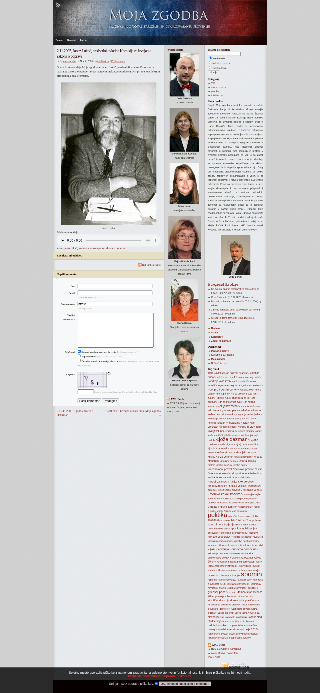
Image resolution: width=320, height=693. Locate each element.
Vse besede (218, 58)
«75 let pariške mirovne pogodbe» (232, 373)
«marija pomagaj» (243, 456)
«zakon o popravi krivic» (232, 625)
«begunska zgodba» (239, 385)
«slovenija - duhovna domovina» (237, 549)
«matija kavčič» (224, 465)
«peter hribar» (245, 506)
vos (222, 617)
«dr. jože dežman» (250, 406)
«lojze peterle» (224, 456)
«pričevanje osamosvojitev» (233, 532)
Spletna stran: (68, 304)
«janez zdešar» (241, 435)
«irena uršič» (246, 426)
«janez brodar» (246, 431)
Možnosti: (70, 359)
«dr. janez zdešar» (229, 406)
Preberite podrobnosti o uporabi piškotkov (159, 682)
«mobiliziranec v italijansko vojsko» (231, 481)
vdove (238, 612)
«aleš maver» (224, 377)
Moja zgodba (218, 359)
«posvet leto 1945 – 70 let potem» (241, 520)
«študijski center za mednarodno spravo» (229, 637)
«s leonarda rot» (233, 545)
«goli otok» (250, 418)
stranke (222, 588)
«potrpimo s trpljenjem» (223, 524)
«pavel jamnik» (228, 506)
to (236, 596)
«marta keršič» (247, 461)
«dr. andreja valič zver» (230, 402)
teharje (232, 592)
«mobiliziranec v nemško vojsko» (227, 485)
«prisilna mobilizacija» (244, 528)
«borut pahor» (223, 393)
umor (244, 604)
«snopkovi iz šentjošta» (239, 570)
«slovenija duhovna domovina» (224, 553)
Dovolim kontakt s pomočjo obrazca (98, 368)
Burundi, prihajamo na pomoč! (227, 301)
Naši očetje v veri (220, 363)
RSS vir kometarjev (149, 265)
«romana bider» (216, 545)
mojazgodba (69, 61)
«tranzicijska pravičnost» (244, 600)
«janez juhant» (224, 435)
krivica (211, 456)
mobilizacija (231, 477)
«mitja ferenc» (216, 477)
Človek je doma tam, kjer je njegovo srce (232, 317)
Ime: (73, 286)
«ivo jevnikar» (216, 431)
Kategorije (217, 336)
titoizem (230, 596)
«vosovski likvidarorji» (236, 617)
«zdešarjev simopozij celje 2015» (238, 629)
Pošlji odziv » (118, 61)
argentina (223, 385)
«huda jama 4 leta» (237, 422)
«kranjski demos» (246, 452)
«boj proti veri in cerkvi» (223, 389)
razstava (253, 532)
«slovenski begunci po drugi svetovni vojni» (239, 561)
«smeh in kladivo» (217, 570)
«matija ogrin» (240, 465)
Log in (83, 40)
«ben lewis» (256, 385)
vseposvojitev (232, 621)
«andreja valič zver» (220, 381)
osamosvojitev (218, 87)
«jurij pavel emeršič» (247, 444)
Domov (59, 40)
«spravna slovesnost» (238, 584)
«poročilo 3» (234, 516)
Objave (184, 403)
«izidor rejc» (231, 431)
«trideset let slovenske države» (224, 604)
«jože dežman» (233, 439)
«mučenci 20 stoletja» (231, 498)
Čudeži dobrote (219, 297)
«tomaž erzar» (245, 596)
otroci (258, 502)
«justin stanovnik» (218, 448)
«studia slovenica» (237, 588)
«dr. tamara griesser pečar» (224, 410)
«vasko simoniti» (225, 612)
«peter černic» (224, 511)
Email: (72, 293)
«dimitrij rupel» (224, 398)
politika (217, 514)
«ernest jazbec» (216, 418)
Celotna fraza (219, 68)
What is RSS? (173, 411)
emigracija (241, 414)
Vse (213, 83)
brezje (249, 393)
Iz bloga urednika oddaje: (223, 284)
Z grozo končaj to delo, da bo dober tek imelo (234, 309)
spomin (251, 574)
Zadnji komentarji (221, 340)
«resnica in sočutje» (241, 536)
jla (251, 435)
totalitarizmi (103, 61)
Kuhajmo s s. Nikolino (222, 354)
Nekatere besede (221, 63)
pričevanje (213, 532)
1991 (210, 373)
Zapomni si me (87, 364)
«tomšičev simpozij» (218, 600)
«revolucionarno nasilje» (220, 541)
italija (258, 426)
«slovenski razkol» (249, 565)
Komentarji (194, 403)
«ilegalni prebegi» (228, 426)
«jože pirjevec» (227, 444)
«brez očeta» (238, 393)
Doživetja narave (220, 350)
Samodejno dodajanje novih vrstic (97, 359)
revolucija (258, 536)
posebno (215, 91)
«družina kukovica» (251, 410)
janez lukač (70, 248)
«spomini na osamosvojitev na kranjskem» (230, 579)
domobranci (239, 397)
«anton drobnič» (240, 381)
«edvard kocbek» (217, 414)
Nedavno (216, 328)
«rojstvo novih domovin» (247, 541)
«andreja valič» (253, 377)
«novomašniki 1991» (228, 502)
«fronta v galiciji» (234, 418)
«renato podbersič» (219, 536)
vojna (244, 612)
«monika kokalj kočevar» (225, 494)
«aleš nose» (238, 377)
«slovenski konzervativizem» (223, 566)
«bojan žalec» (247, 389)
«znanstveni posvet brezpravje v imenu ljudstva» (233, 633)
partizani (213, 506)
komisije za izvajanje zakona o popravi (102, 248)
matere (211, 465)
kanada (233, 448)
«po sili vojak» (239, 511)
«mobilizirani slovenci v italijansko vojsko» (240, 490)
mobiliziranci (244, 477)
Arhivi (214, 332)
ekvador (230, 414)
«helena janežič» (217, 422)
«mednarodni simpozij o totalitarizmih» (238, 473)
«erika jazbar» (254, 414)
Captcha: (70, 381)
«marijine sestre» (229, 461)
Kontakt (71, 40)
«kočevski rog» (225, 452)
